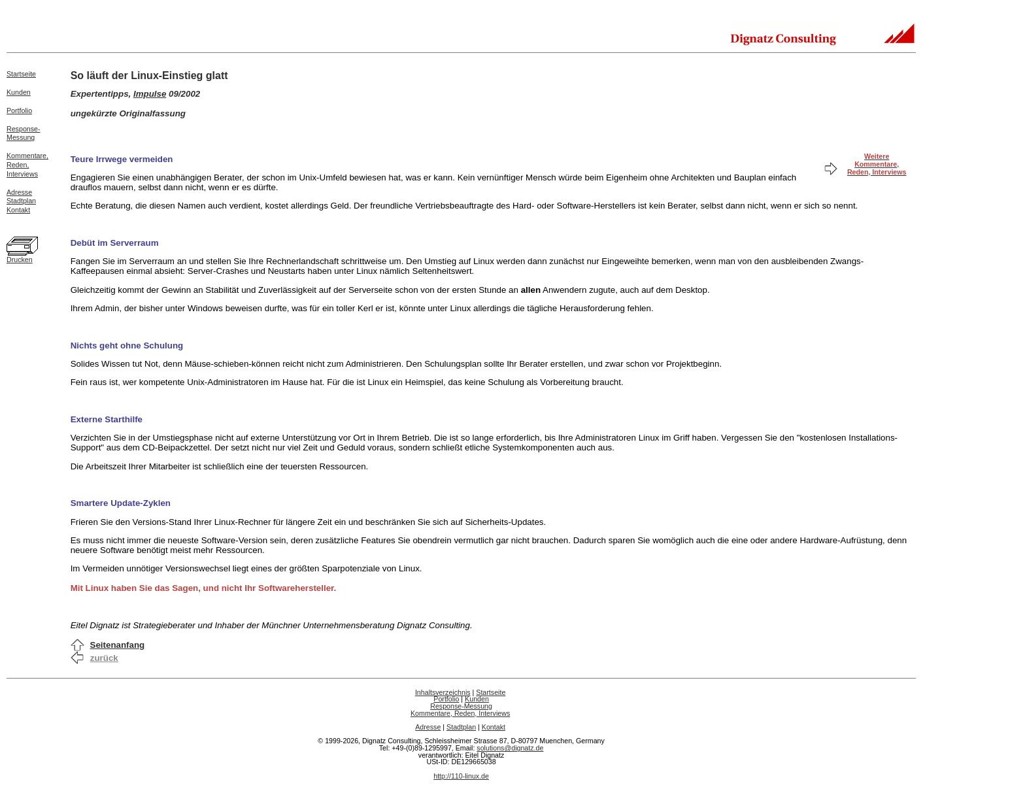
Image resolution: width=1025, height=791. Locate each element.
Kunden (19, 92)
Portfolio (19, 110)
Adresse (19, 192)
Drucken (20, 259)
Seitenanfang (117, 645)
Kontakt (18, 210)
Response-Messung (24, 133)
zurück (104, 658)
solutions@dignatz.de (510, 748)
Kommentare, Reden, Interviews (460, 713)
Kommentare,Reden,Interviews (27, 165)
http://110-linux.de (461, 776)
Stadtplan (21, 201)
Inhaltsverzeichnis (443, 692)
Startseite (21, 74)
